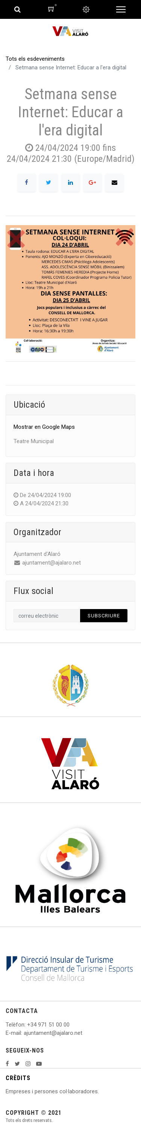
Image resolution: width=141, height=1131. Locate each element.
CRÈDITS (18, 1078)
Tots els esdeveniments (35, 58)
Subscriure (104, 615)
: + (27, 1024)
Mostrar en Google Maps (44, 427)
